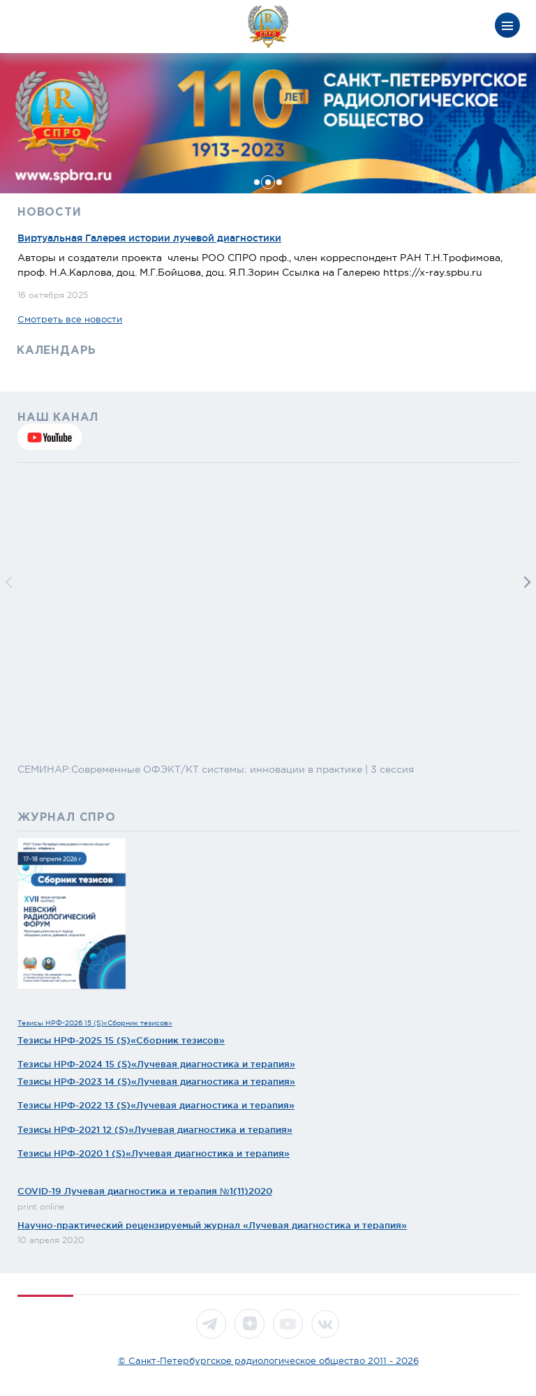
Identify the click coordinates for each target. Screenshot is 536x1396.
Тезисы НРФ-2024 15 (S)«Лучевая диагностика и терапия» (156, 1064)
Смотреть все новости (69, 319)
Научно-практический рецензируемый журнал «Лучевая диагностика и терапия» (212, 1225)
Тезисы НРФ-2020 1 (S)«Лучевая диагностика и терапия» (153, 1153)
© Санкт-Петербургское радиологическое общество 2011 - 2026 (268, 1361)
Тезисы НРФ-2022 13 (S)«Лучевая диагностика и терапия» (156, 1105)
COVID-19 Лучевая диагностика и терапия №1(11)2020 (144, 1191)
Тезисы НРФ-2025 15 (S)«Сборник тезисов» (121, 1040)
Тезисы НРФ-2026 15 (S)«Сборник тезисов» (94, 1023)
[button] (257, 182)
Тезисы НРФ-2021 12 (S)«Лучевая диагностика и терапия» (154, 1129)
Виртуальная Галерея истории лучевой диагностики (149, 238)
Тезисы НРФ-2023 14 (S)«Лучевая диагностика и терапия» (156, 1081)
